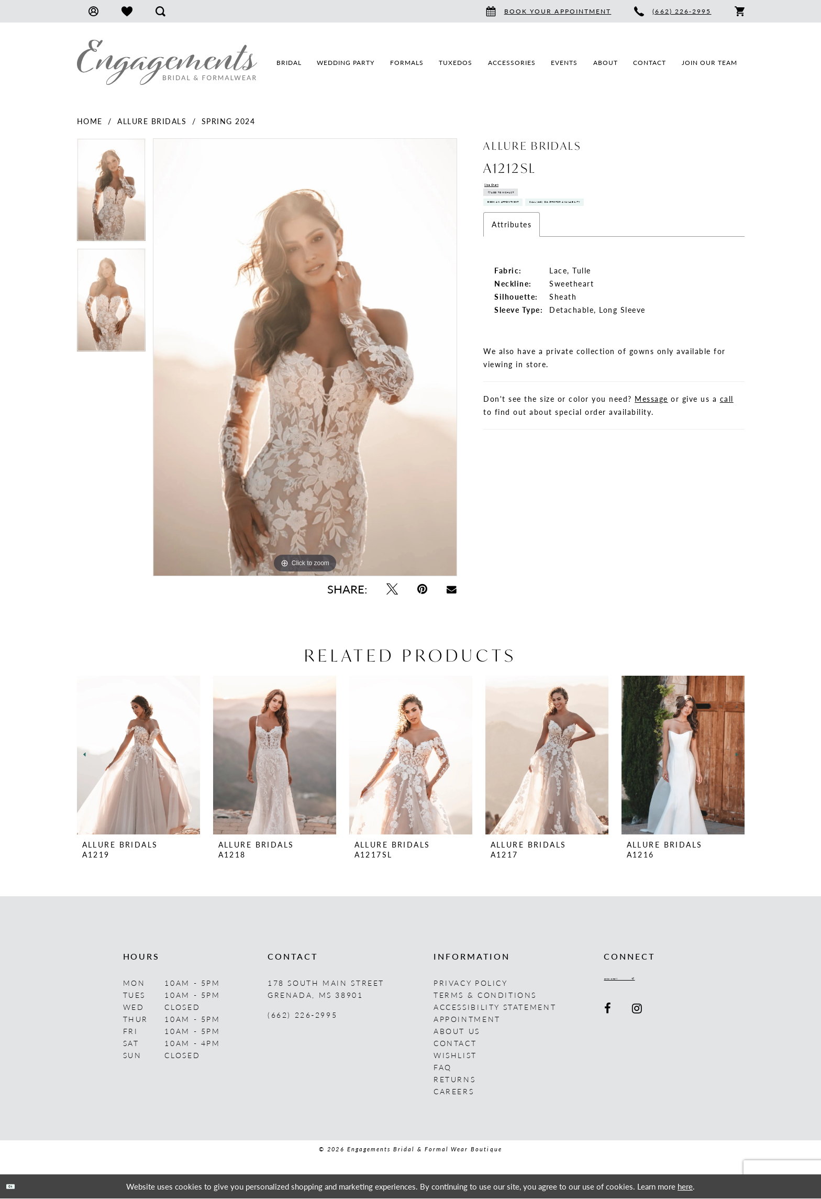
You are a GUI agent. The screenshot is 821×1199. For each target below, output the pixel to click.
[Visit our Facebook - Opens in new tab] (609, 1015)
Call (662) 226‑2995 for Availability (571, 266)
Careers (454, 1091)
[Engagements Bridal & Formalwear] (167, 62)
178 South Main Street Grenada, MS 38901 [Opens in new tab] (326, 988)
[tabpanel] (111, 193)
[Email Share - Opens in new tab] (452, 589)
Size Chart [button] (505, 189)
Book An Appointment (542, 239)
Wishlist (455, 1055)
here (685, 1186)
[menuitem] (93, 11)
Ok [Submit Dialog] (19, 1186)
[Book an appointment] (548, 11)
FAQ (443, 1067)
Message (651, 469)
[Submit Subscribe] (690, 982)
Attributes (511, 295)
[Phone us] (673, 11)
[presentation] (138, 755)
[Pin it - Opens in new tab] (422, 589)
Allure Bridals (151, 121)
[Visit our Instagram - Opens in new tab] (638, 1015)
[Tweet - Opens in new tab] (391, 589)
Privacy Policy (471, 982)
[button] (93, 11)
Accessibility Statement (495, 1007)
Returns (454, 1079)
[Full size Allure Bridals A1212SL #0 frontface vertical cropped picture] (305, 357)
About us (457, 1031)
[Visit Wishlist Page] (127, 11)
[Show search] (160, 11)
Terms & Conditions (485, 994)
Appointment (467, 1019)
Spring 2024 (229, 121)
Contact (455, 1043)
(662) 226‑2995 (302, 1014)
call (727, 469)
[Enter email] (650, 982)
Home (90, 121)
